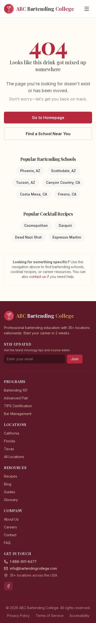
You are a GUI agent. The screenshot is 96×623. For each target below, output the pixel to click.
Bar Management (17, 414)
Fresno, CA (67, 194)
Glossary (11, 500)
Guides (9, 492)
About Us (11, 519)
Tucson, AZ (25, 182)
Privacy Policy (18, 615)
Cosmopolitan (36, 225)
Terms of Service (50, 615)
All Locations (14, 457)
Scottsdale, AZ (63, 171)
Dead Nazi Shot (28, 237)
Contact (10, 535)
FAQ (7, 543)
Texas (9, 449)
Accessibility (79, 615)
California (11, 433)
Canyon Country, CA (63, 182)
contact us (38, 276)
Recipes (10, 476)
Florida (9, 441)
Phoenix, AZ (30, 171)
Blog (7, 484)
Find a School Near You (48, 133)
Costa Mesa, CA (33, 194)
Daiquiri (65, 225)
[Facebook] (8, 586)
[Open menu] (86, 8)
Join (75, 359)
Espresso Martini (67, 237)
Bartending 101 (15, 390)
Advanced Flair (16, 398)
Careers (10, 527)
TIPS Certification (18, 406)
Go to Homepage (48, 117)
